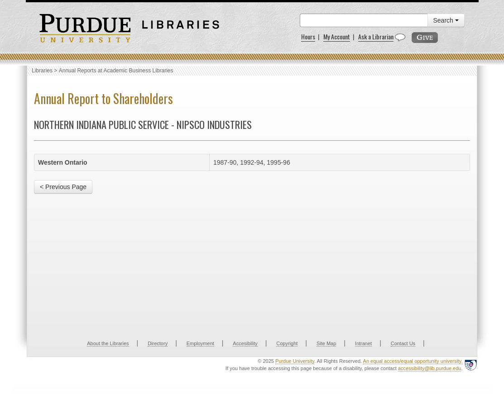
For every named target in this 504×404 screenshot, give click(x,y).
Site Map (326, 343)
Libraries (42, 70)
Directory (158, 343)
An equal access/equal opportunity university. (413, 361)
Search (446, 20)
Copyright (287, 343)
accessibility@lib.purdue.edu (429, 368)
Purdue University (294, 361)
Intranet (363, 343)
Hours (308, 36)
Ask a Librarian (376, 36)
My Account (336, 36)
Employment (200, 343)
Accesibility (245, 343)
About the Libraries (108, 343)
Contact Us (403, 343)
